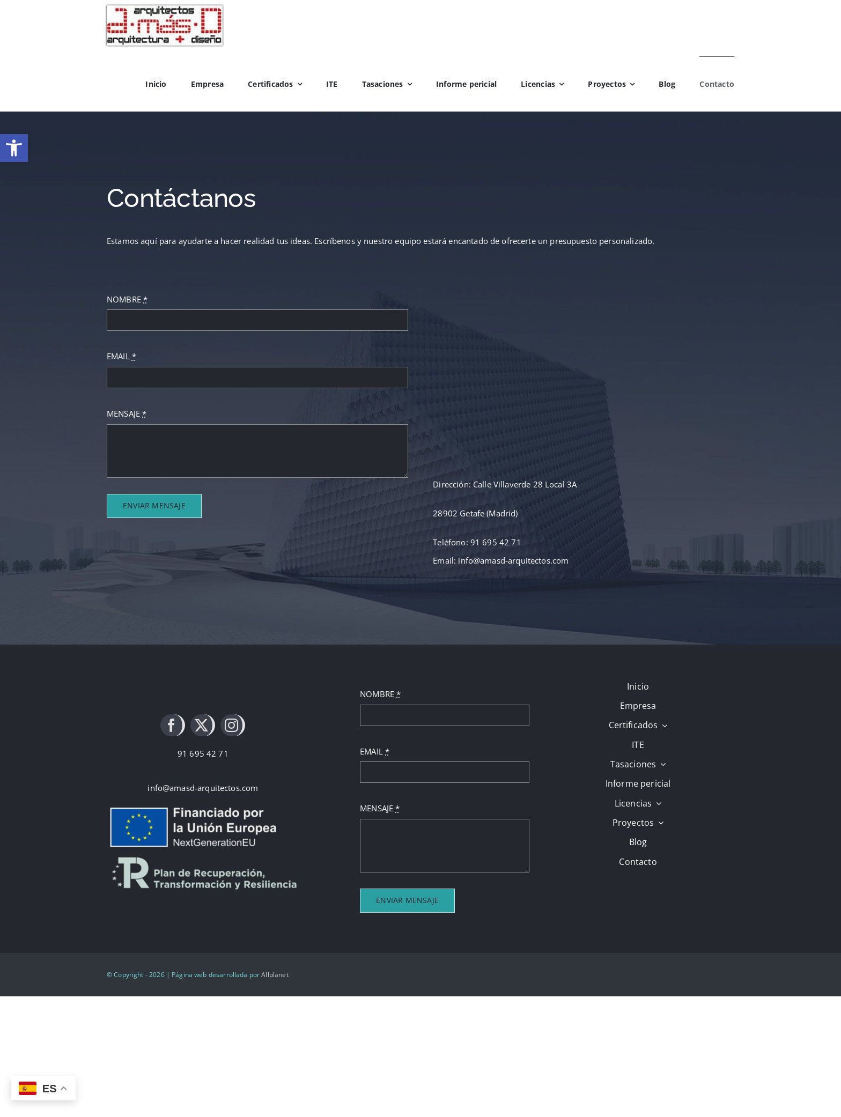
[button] (14, 148)
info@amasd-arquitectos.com (202, 787)
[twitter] (202, 725)
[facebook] (172, 725)
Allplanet (274, 974)
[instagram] (232, 725)
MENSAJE (126, 413)
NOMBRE (127, 299)
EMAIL (121, 356)
